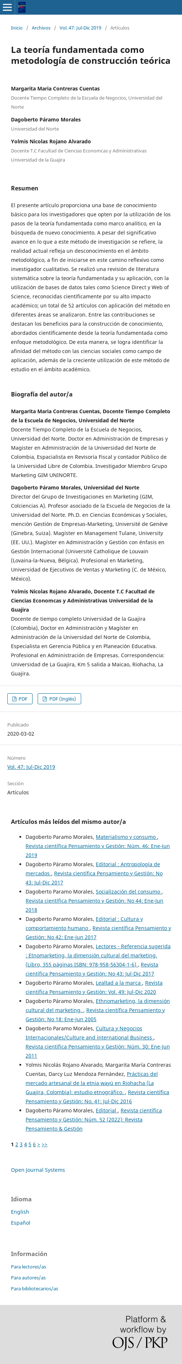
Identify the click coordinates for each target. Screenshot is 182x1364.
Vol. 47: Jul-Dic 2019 (80, 27)
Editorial (107, 1110)
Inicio (17, 27)
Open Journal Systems (38, 1169)
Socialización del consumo (129, 891)
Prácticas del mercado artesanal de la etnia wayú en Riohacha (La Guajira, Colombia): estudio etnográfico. (92, 1083)
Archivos (41, 27)
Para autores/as (28, 1277)
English (20, 1211)
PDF (22, 698)
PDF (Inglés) (62, 698)
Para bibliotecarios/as (34, 1288)
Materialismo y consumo (126, 836)
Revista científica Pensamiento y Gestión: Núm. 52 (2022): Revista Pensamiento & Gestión (94, 1119)
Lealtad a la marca (119, 982)
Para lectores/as (28, 1266)
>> (45, 1144)
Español (20, 1222)
